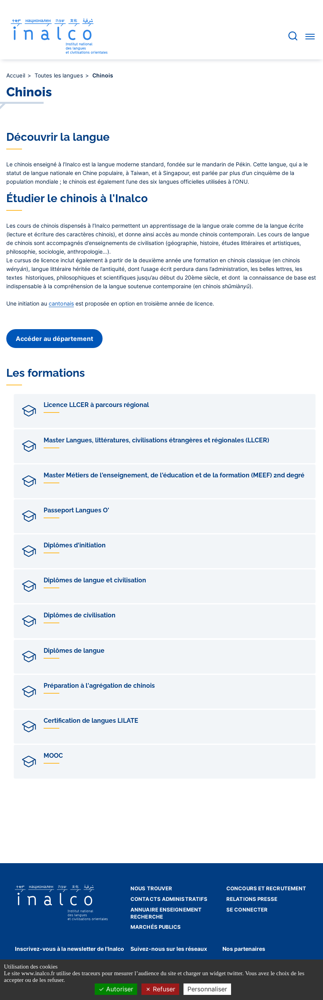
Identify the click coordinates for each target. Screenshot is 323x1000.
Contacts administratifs (168, 899)
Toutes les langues (59, 75)
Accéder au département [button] (54, 339)
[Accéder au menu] (310, 36)
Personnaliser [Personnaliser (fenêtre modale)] (207, 989)
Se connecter (247, 909)
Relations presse (252, 899)
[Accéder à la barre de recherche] (293, 36)
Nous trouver (151, 888)
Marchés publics (155, 927)
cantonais (61, 303)
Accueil (16, 75)
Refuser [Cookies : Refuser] (160, 989)
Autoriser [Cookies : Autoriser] (116, 989)
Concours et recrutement (266, 888)
